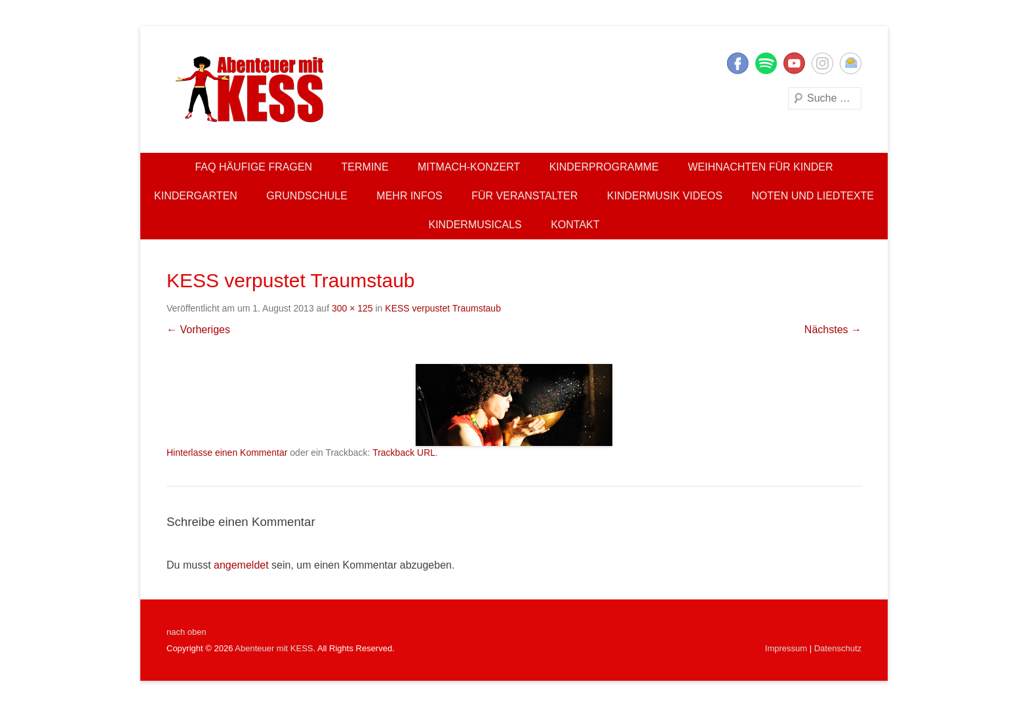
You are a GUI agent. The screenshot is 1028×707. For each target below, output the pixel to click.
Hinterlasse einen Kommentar (227, 452)
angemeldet (241, 565)
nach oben (187, 632)
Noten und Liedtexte (812, 195)
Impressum (786, 648)
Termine (365, 166)
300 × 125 (352, 308)
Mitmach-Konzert (469, 166)
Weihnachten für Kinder (760, 166)
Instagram (822, 63)
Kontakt (575, 224)
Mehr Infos (409, 195)
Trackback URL (403, 452)
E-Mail (850, 63)
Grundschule (306, 195)
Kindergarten (195, 195)
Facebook (738, 63)
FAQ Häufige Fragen (253, 166)
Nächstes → (832, 329)
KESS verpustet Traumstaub (443, 308)
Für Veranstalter (524, 195)
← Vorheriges (198, 329)
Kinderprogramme (604, 166)
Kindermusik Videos (664, 195)
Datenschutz (837, 648)
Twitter (766, 63)
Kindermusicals (474, 224)
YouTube (794, 63)
